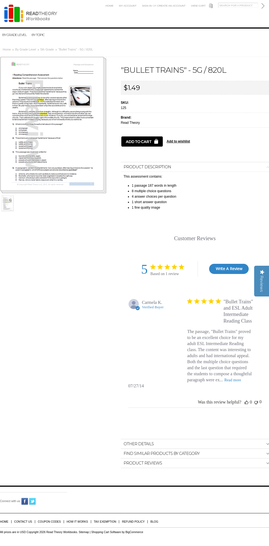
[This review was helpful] (246, 402)
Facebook (24, 501)
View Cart (198, 5)
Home (110, 5)
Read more (232, 380)
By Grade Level (14, 35)
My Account (127, 5)
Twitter (32, 501)
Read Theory (130, 123)
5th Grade (47, 49)
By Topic (38, 35)
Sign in (147, 5)
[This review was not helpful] (256, 402)
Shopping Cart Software (106, 532)
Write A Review (229, 268)
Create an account (171, 5)
